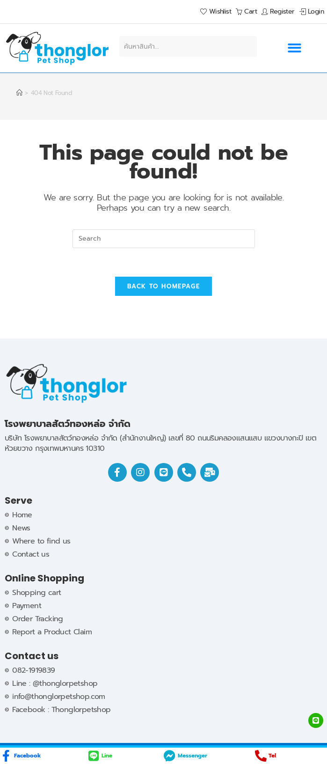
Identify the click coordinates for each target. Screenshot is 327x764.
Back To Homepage (163, 286)
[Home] (19, 92)
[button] (294, 48)
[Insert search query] (164, 238)
